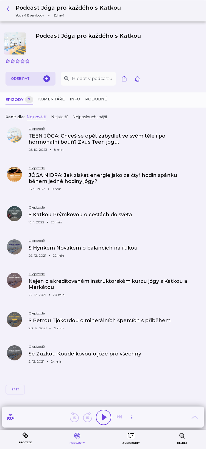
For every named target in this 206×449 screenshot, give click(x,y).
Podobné (96, 99)
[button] (65, 10)
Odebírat (30, 78)
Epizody (19, 100)
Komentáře (51, 99)
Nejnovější (36, 116)
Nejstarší (59, 116)
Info (75, 99)
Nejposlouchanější (90, 116)
